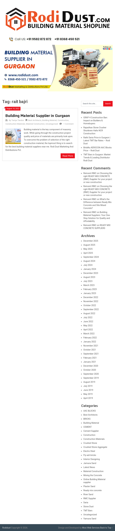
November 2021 (90, 345)
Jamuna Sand (89, 463)
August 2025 (89, 245)
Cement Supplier (91, 431)
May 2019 (87, 394)
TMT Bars (87, 510)
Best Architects (34, 120)
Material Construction (35, 124)
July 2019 (87, 386)
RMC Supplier (89, 498)
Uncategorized (52, 124)
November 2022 (90, 301)
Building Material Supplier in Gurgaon (37, 115)
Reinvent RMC (89, 173)
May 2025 (87, 249)
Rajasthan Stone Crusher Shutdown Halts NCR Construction (94, 130)
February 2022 (90, 337)
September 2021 (91, 354)
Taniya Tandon (18, 120)
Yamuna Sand (89, 518)
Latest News (89, 467)
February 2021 (90, 358)
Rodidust (6, 528)
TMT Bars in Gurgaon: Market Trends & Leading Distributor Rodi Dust (97, 157)
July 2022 (87, 317)
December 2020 (90, 366)
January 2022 (89, 341)
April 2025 (88, 253)
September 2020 (91, 374)
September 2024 (91, 257)
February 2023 (90, 289)
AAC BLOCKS (89, 411)
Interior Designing (91, 459)
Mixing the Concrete (92, 475)
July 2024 (87, 265)
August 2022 (89, 313)
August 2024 (89, 261)
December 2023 (90, 273)
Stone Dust (88, 506)
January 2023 (89, 293)
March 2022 (88, 333)
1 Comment (68, 124)
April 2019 (88, 398)
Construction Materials (15, 124)
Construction (63, 120)
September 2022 (91, 309)
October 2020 (89, 370)
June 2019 (88, 390)
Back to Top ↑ (106, 528)
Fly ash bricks (89, 455)
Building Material (49, 120)
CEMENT (87, 427)
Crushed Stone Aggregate (95, 447)
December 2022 (90, 297)
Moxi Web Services (91, 528)
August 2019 (89, 382)
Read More (67, 156)
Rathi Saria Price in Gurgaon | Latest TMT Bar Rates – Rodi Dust (96, 140)
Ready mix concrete (92, 490)
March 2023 (88, 285)
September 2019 (91, 378)
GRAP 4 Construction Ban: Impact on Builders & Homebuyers (95, 120)
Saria (85, 502)
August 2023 (89, 277)
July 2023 (87, 281)
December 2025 (90, 241)
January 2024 (89, 269)
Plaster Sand (89, 486)
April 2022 (88, 329)
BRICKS (86, 419)
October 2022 (89, 305)
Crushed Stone (90, 443)
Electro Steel (89, 451)
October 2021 (89, 350)
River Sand (88, 494)
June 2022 (88, 321)
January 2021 (89, 362)
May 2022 (87, 325)
